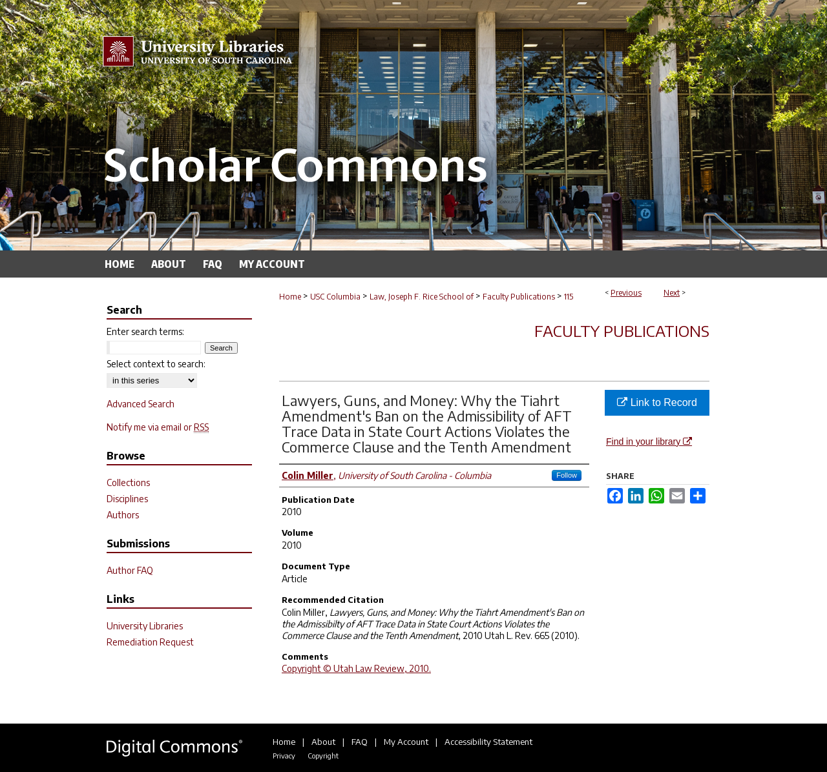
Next (672, 293)
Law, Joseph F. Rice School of (422, 296)
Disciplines (127, 498)
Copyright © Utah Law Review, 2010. (356, 668)
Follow (566, 475)
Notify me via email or (158, 427)
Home (290, 296)
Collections (128, 482)
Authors (123, 514)
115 (568, 296)
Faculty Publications (519, 296)
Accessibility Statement (488, 741)
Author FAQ (130, 570)
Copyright (323, 755)
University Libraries (145, 625)
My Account (406, 741)
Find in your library (649, 441)
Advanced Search (140, 403)
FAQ (359, 741)
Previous (626, 293)
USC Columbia (335, 296)
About (323, 741)
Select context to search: (156, 363)
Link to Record (657, 402)
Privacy (284, 755)
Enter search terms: (145, 331)
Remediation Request (150, 641)
